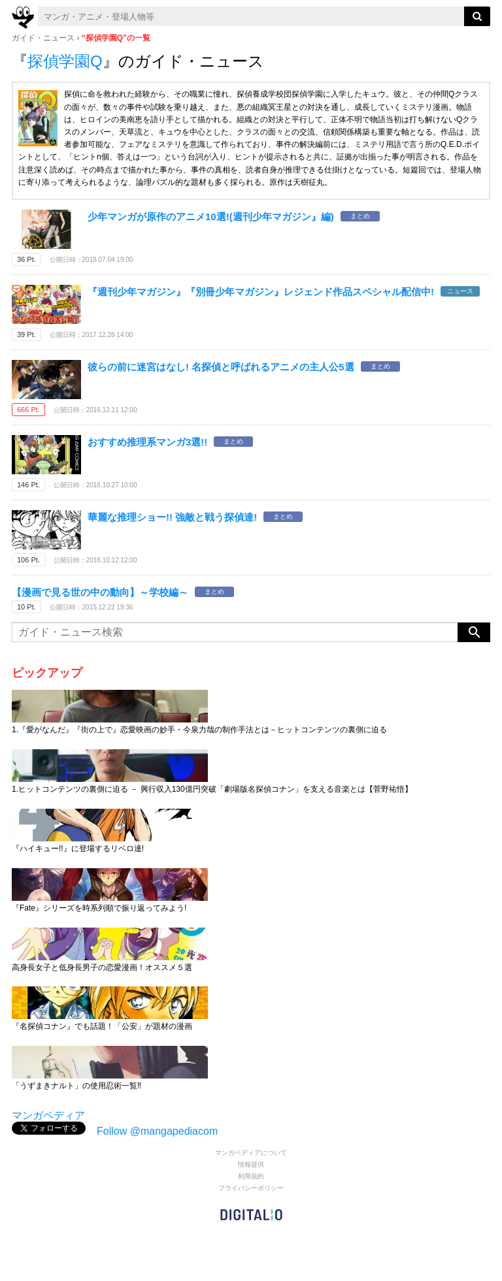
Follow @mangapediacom (157, 1131)
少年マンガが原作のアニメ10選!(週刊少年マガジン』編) (211, 216)
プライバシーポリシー (251, 1188)
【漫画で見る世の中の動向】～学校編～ (100, 592)
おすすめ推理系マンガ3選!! (147, 441)
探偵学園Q (65, 61)
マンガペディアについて (251, 1152)
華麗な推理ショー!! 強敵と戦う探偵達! (172, 517)
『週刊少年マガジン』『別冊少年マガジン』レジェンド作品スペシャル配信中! (261, 291)
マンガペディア (48, 1115)
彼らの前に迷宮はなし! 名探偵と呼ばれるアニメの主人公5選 (221, 366)
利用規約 (251, 1176)
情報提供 (251, 1164)
